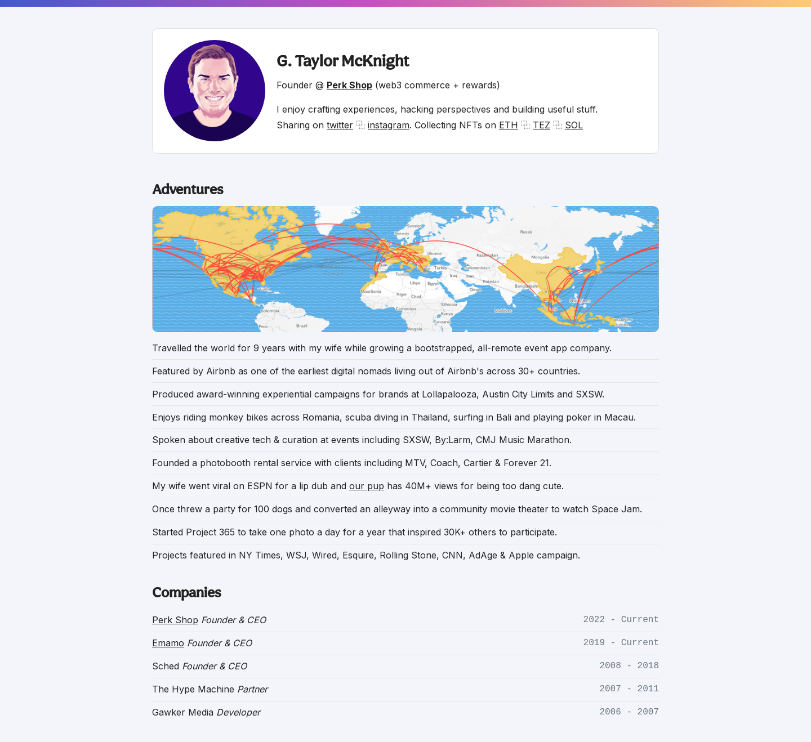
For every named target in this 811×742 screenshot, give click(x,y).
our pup (366, 485)
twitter (340, 125)
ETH (508, 125)
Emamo (168, 643)
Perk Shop (175, 619)
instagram (388, 125)
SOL (574, 125)
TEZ (541, 125)
